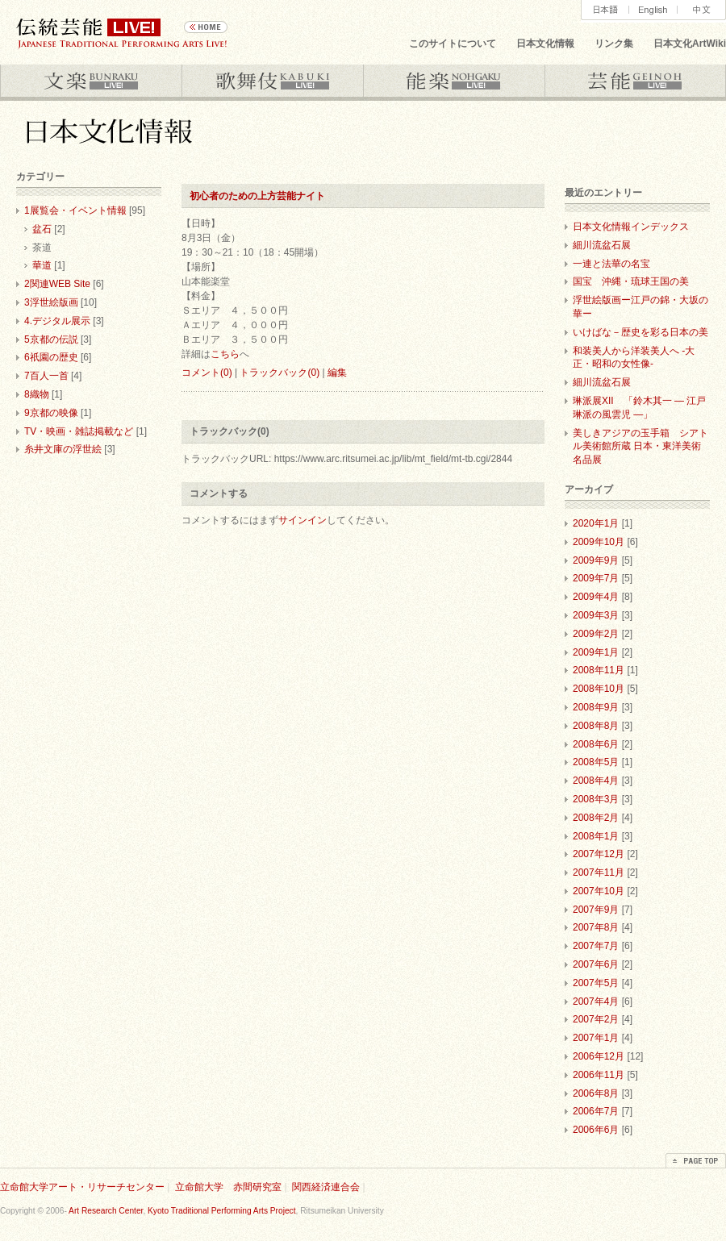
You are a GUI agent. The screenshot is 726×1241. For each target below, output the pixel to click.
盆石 (42, 229)
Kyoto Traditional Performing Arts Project (221, 1210)
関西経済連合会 (326, 1187)
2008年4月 (596, 780)
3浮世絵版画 (51, 302)
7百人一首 (46, 375)
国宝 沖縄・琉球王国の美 (631, 281)
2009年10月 (598, 542)
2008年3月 (596, 799)
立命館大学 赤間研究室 (228, 1187)
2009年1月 (596, 652)
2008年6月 (596, 744)
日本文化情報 (545, 43)
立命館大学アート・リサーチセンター (82, 1187)
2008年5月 (596, 762)
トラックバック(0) (279, 372)
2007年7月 (596, 946)
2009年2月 (596, 633)
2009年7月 (596, 578)
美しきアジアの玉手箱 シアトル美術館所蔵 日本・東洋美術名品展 (640, 446)
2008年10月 (598, 688)
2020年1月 (596, 523)
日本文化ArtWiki (689, 43)
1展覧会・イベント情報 (75, 210)
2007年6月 (596, 964)
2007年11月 (598, 872)
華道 (42, 265)
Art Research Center (106, 1210)
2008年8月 (596, 725)
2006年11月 (598, 1075)
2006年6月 (596, 1129)
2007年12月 (598, 854)
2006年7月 (596, 1111)
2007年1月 (596, 1037)
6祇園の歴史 (51, 357)
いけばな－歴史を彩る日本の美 (640, 332)
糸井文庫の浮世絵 (63, 449)
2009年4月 (596, 596)
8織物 (36, 394)
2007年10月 (598, 891)
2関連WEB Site (57, 283)
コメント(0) (207, 372)
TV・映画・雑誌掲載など (78, 431)
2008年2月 (596, 817)
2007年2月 (596, 1019)
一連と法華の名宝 (611, 263)
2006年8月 (596, 1093)
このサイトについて (452, 43)
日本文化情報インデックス (631, 226)
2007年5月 (596, 983)
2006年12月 (598, 1056)
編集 (337, 372)
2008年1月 (596, 836)
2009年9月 (596, 560)
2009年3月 (596, 615)
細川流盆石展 (602, 245)
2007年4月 (596, 1001)
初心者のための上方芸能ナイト (257, 196)
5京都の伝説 (51, 339)
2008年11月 (598, 670)
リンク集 (614, 43)
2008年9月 (596, 707)
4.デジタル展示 (57, 321)
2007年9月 (596, 909)
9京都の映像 (51, 413)
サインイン (302, 520)
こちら (225, 354)
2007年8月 (596, 927)
